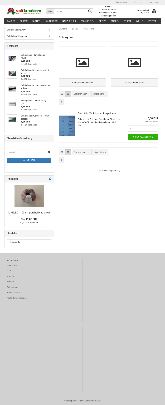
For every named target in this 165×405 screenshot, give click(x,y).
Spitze (102, 21)
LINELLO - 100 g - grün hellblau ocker (29, 212)
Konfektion (51, 21)
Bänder (11, 21)
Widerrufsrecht (13, 292)
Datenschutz (12, 287)
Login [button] (138, 2)
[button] (122, 2)
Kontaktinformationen (17, 298)
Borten (24, 21)
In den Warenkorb (142, 137)
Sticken (115, 21)
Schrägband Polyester (17, 36)
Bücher (36, 21)
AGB (9, 270)
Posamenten (87, 21)
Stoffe (127, 21)
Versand (10, 276)
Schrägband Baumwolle (18, 30)
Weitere (152, 21)
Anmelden (29, 160)
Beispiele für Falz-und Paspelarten (97, 113)
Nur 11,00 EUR (29, 219)
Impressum (12, 265)
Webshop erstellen (72, 401)
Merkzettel (152, 2)
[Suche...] (50, 11)
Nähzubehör (69, 21)
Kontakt (10, 281)
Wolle (139, 21)
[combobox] (81, 94)
